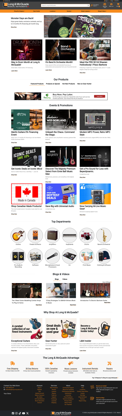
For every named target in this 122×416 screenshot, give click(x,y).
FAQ (82, 387)
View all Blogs (106, 282)
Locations (82, 389)
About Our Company (68, 389)
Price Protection (68, 397)
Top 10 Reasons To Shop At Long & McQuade (105, 378)
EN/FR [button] (116, 0)
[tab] (37, 84)
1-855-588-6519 (9, 387)
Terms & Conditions (68, 399)
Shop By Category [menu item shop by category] (19, 11)
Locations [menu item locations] (52, 11)
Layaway (53, 400)
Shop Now (14, 27)
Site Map (82, 395)
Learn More (14, 71)
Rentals (54, 389)
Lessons (54, 391)
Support (54, 397)
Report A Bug (82, 400)
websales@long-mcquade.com (13, 389)
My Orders (39, 397)
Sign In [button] (106, 0)
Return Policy (68, 402)
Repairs (54, 393)
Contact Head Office (82, 391)
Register (39, 389)
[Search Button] (88, 5)
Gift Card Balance (39, 399)
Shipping (53, 402)
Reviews (82, 399)
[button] (117, 5)
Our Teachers (68, 404)
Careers (82, 393)
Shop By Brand (82, 397)
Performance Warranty (68, 391)
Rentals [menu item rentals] (69, 11)
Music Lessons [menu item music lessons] (85, 11)
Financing (54, 399)
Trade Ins (53, 395)
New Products (54, 387)
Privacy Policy (68, 400)
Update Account (39, 393)
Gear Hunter (36, 11)
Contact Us (6, 0)
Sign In (39, 387)
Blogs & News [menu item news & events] (102, 11)
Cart (39, 391)
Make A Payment (39, 395)
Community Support (68, 387)
